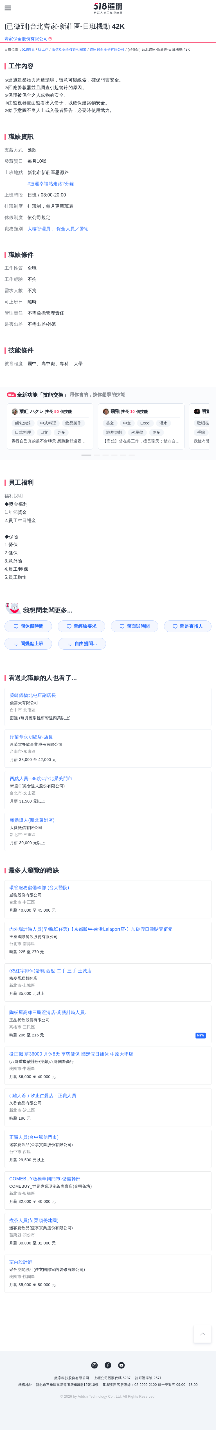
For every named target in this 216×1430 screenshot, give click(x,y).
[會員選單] (208, 7)
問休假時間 (32, 626)
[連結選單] (7, 7)
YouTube (121, 1365)
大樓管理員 (39, 228)
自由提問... (86, 643)
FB (108, 1365)
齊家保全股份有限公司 (107, 49)
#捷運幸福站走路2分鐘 (51, 183)
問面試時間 (138, 626)
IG (94, 1365)
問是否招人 (191, 626)
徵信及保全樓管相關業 (69, 49)
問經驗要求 (85, 626)
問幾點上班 (32, 643)
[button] (86, 455)
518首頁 (28, 49)
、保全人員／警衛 (70, 228)
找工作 (43, 49)
